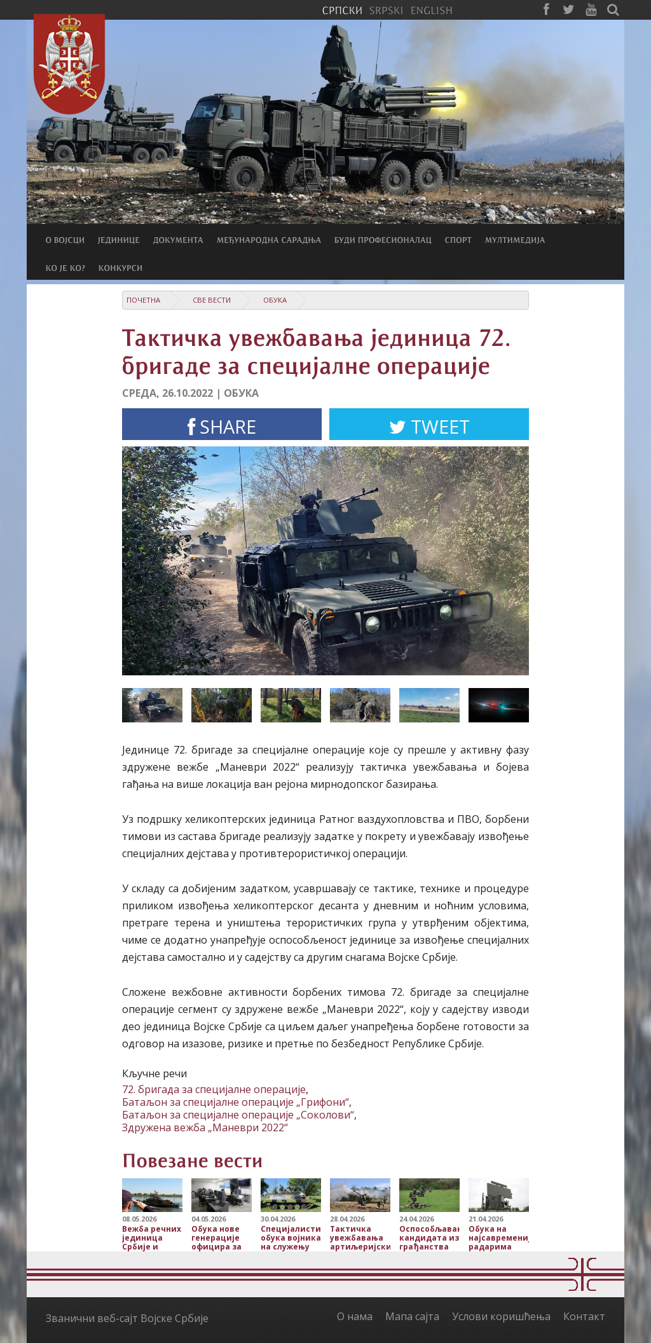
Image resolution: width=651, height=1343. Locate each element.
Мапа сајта (412, 1316)
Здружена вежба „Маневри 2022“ (205, 1127)
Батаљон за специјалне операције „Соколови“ (238, 1115)
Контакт (584, 1316)
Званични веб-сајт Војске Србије (127, 1318)
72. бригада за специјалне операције (214, 1089)
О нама (355, 1316)
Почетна (143, 300)
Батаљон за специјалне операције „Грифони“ (235, 1102)
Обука (275, 300)
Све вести (212, 300)
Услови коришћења (501, 1316)
